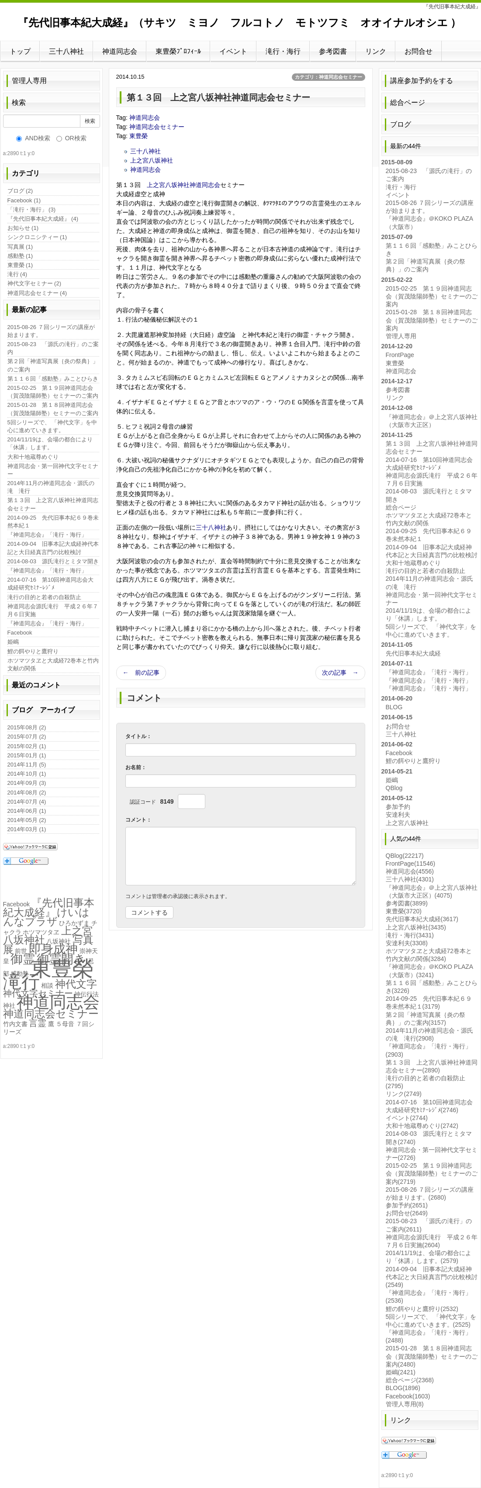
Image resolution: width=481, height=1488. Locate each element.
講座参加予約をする (421, 80)
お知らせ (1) (23, 228)
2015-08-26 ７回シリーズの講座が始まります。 (51, 331)
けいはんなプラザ (46, 916)
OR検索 (71, 138)
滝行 (21, 981)
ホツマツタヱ (41, 932)
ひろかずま (74, 922)
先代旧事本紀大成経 (413, 653)
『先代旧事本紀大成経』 (48, 907)
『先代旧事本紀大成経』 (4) (43, 218)
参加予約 (398, 806)
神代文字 (76, 984)
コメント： (138, 820)
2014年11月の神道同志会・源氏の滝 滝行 (50, 487)
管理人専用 (29, 80)
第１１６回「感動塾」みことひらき (52, 378)
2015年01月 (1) (26, 755)
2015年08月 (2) (26, 727)
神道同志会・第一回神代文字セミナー (52, 470)
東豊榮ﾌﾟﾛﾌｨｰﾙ (178, 51)
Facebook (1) (24, 200)
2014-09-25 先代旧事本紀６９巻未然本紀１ (53, 521)
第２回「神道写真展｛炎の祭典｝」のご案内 (52, 365)
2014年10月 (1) (26, 773)
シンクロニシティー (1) (37, 237)
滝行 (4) (17, 274)
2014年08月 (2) (26, 792)
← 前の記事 (141, 672)
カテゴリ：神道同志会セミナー (328, 77)
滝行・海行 (283, 51)
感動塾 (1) (20, 256)
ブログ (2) (20, 190)
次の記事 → (340, 672)
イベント (233, 51)
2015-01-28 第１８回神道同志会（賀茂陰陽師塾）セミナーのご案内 (52, 409)
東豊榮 (138, 135)
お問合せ (419, 51)
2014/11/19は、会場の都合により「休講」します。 (50, 443)
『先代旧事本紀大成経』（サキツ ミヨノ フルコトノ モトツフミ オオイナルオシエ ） (239, 22)
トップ (20, 51)
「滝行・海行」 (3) (31, 209)
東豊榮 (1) (20, 265)
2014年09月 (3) (26, 783)
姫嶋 (13, 641)
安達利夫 (398, 814)
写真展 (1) (20, 246)
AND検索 (33, 138)
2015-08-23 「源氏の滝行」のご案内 (53, 348)
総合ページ (407, 102)
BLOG (394, 707)
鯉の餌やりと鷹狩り (33, 651)
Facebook (19, 632)
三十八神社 (66, 51)
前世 (21, 950)
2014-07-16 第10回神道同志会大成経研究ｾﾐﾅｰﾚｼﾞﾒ (50, 583)
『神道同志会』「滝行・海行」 (47, 534)
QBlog (394, 787)
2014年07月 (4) (26, 801)
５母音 (65, 1023)
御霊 (22, 959)
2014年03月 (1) (26, 829)
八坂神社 (58, 941)
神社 (9, 1005)
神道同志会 (119, 51)
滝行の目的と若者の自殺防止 (44, 597)
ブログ (400, 124)
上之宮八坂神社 (151, 160)
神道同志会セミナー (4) (37, 293)
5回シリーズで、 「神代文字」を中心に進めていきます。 (52, 426)
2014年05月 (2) (26, 820)
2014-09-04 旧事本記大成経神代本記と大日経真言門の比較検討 (53, 548)
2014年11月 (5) (26, 764)
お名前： (135, 767)
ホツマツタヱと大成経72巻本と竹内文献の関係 (53, 664)
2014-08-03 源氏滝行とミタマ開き (53, 561)
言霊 (37, 1023)
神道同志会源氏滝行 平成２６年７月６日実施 (52, 610)
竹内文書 (15, 1023)
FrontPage (400, 354)
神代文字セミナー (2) (34, 283)
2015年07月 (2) (26, 736)
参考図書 (333, 51)
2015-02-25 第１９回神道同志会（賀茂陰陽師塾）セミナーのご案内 (52, 392)
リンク (375, 51)
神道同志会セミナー (156, 126)
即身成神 (53, 949)
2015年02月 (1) (26, 746)
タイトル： (138, 736)
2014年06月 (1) (26, 811)
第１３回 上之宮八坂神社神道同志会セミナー (52, 504)
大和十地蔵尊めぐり (33, 457)
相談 (47, 985)
